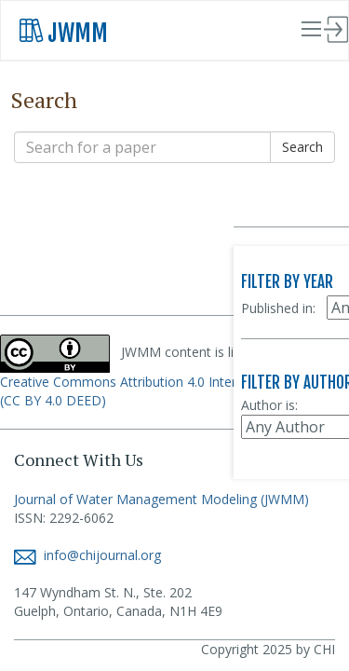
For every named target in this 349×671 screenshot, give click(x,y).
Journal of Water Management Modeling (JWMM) (161, 499)
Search (302, 147)
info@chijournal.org (87, 555)
